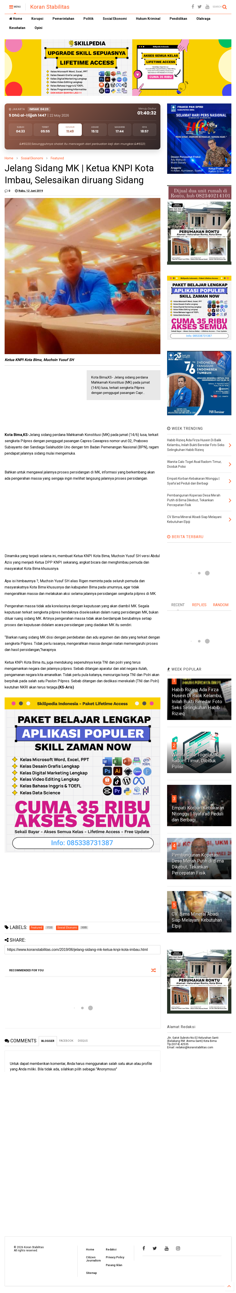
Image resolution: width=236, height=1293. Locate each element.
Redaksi (111, 1249)
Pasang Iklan (114, 1265)
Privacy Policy (115, 1257)
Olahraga (203, 18)
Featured (57, 158)
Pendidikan (178, 18)
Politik (88, 18)
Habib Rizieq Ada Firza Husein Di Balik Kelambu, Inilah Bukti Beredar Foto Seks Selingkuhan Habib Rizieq (197, 701)
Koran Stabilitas (49, 7)
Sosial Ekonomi (115, 18)
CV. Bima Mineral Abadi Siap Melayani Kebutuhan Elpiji (197, 920)
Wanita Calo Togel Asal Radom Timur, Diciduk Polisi (195, 760)
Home (15, 18)
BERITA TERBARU (185, 537)
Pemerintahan (63, 18)
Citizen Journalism (93, 1259)
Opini (38, 28)
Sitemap (91, 1273)
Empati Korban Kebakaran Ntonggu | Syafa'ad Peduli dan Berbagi (198, 814)
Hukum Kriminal (148, 18)
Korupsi (37, 18)
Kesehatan (17, 28)
